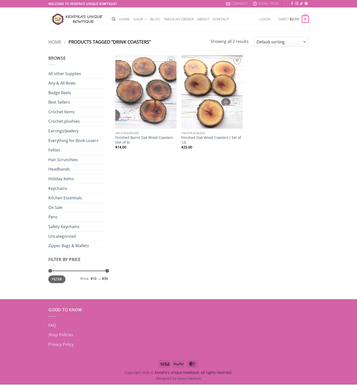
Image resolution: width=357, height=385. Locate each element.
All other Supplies (64, 73)
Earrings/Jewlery (63, 131)
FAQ (52, 325)
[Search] (114, 19)
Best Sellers (59, 102)
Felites (54, 150)
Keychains (57, 188)
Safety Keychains (64, 226)
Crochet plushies (64, 121)
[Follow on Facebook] (292, 3)
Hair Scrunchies (63, 159)
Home (124, 19)
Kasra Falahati (189, 378)
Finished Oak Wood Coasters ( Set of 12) (211, 140)
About (203, 19)
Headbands (59, 169)
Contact (221, 19)
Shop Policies (60, 334)
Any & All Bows (62, 83)
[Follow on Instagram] (296, 3)
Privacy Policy (61, 344)
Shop (140, 19)
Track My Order (179, 19)
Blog (155, 19)
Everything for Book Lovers (73, 140)
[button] (264, 19)
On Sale (55, 207)
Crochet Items (61, 112)
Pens (53, 217)
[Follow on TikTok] (301, 3)
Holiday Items (61, 178)
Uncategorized (62, 236)
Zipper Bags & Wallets (68, 245)
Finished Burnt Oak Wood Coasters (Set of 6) (144, 140)
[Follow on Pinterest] (306, 3)
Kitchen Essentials (65, 198)
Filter (56, 279)
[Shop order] (281, 42)
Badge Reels (59, 92)
